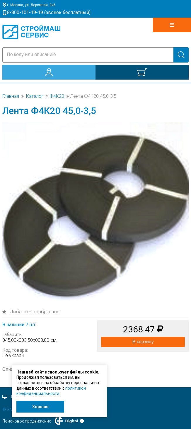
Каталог (35, 96)
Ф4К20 (57, 96)
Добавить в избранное (33, 311)
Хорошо (40, 406)
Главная (10, 96)
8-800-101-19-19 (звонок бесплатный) (49, 12)
